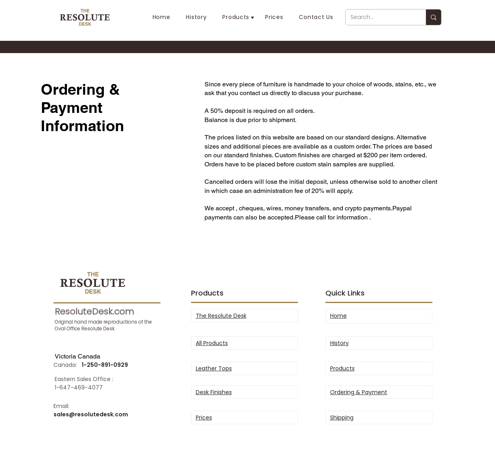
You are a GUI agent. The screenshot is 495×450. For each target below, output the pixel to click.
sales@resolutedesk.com (91, 414)
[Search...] (379, 17)
